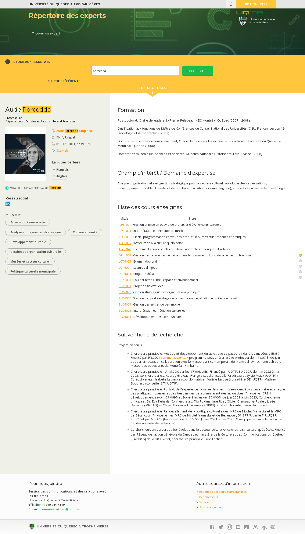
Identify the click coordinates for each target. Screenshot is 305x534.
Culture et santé (85, 232)
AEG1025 (125, 231)
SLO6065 (125, 298)
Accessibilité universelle (27, 222)
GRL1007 (125, 255)
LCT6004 (125, 268)
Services (204, 502)
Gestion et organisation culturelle (35, 252)
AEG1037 (125, 243)
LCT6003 (125, 261)
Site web (62, 150)
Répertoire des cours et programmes (223, 492)
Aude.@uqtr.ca (74, 131)
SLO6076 (125, 311)
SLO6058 (125, 292)
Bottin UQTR (256, 4)
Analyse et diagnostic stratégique (35, 232)
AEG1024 (125, 225)
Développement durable (28, 242)
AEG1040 (125, 249)
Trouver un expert (46, 33)
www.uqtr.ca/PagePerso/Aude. (35, 188)
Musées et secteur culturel (30, 261)
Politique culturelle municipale (32, 271)
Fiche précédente (65, 81)
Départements (208, 497)
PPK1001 (125, 280)
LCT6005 (125, 274)
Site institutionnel (210, 507)
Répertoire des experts (67, 15)
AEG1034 (125, 237)
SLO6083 (125, 317)
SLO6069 (125, 304)
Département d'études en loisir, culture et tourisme (40, 121)
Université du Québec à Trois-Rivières (64, 4)
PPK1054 (125, 286)
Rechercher (198, 71)
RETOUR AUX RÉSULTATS (31, 61)
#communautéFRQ (172, 357)
